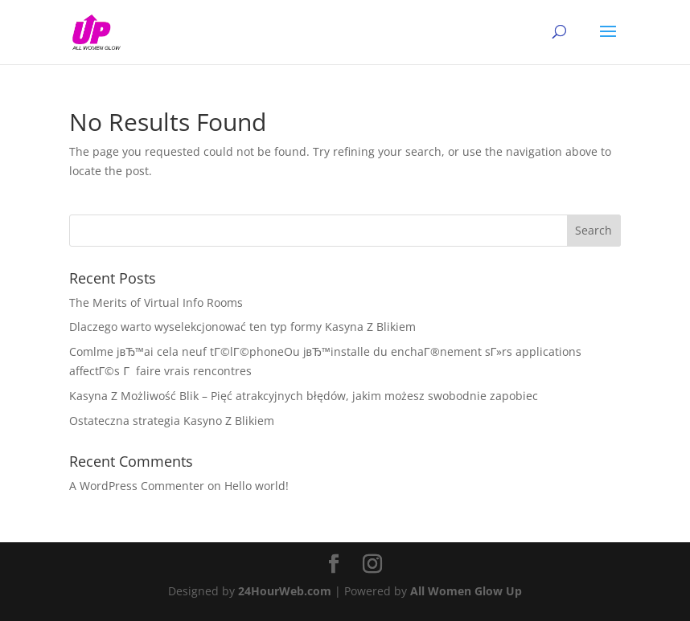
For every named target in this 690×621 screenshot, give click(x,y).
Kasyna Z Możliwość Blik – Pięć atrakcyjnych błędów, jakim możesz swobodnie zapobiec (303, 395)
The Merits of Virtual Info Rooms (156, 302)
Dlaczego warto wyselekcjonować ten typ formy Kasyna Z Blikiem (242, 326)
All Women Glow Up (466, 591)
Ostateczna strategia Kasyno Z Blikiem (171, 420)
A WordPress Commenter (136, 485)
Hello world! (256, 485)
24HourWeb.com (284, 591)
